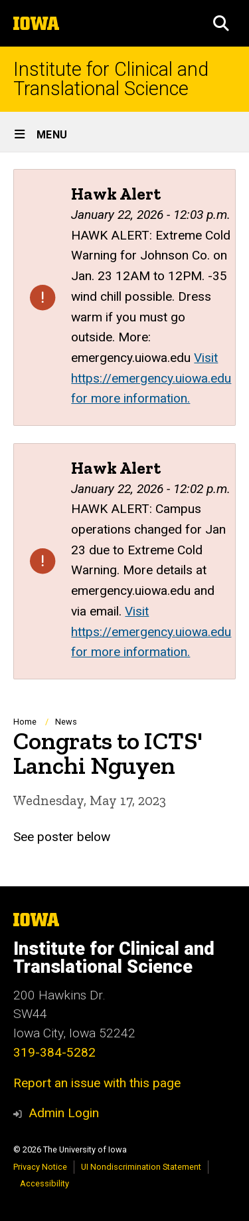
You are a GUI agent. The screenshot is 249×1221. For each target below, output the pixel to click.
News (66, 722)
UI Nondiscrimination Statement (141, 1167)
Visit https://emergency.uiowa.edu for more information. (151, 378)
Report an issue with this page (97, 1083)
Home (25, 722)
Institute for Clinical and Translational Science (110, 79)
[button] (221, 23)
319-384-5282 (54, 1052)
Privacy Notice (40, 1167)
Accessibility (44, 1183)
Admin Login (64, 1113)
